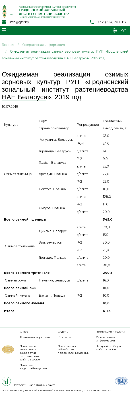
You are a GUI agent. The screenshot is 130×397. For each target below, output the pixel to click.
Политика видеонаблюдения (33, 366)
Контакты (64, 337)
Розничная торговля (35, 337)
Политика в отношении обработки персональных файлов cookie (30, 352)
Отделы (63, 331)
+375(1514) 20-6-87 (112, 22)
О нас (24, 331)
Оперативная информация (43, 45)
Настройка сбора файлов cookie (108, 347)
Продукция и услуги (110, 331)
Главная (8, 45)
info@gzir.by (19, 22)
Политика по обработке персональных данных (73, 349)
